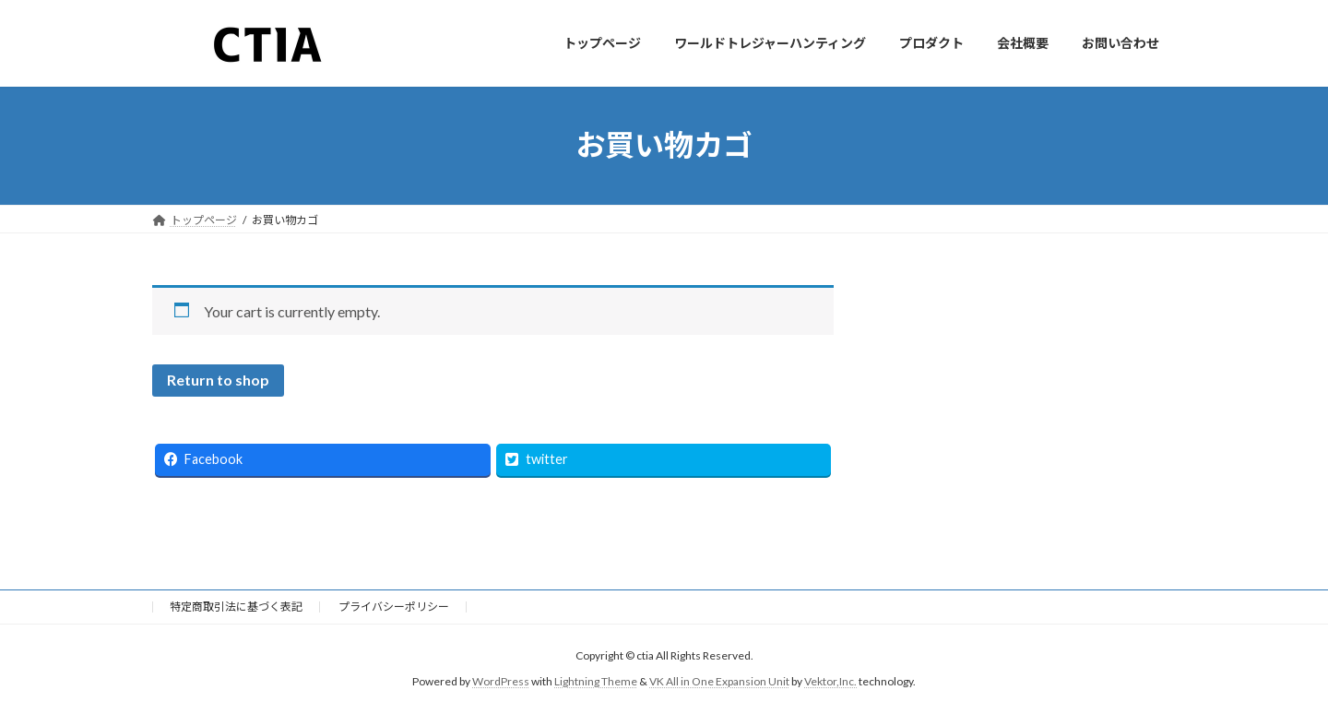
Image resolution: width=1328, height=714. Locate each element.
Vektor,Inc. (830, 681)
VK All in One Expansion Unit (719, 681)
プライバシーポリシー (393, 606)
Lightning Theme (595, 681)
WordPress (500, 681)
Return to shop (218, 379)
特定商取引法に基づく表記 (236, 606)
